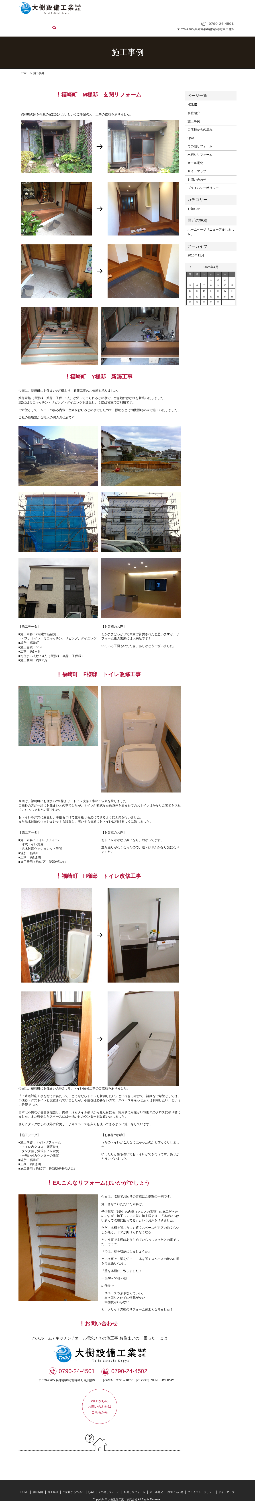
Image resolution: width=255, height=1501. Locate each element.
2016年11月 (196, 248)
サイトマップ (197, 164)
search (225, 23)
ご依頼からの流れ (88, 23)
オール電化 (184, 23)
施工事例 (65, 23)
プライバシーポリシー (203, 181)
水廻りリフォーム (159, 23)
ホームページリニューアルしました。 (211, 225)
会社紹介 (47, 23)
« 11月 (192, 260)
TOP (24, 66)
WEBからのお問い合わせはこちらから (99, 1399)
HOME (31, 23)
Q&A (109, 23)
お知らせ (194, 202)
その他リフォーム (130, 23)
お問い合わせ (207, 23)
